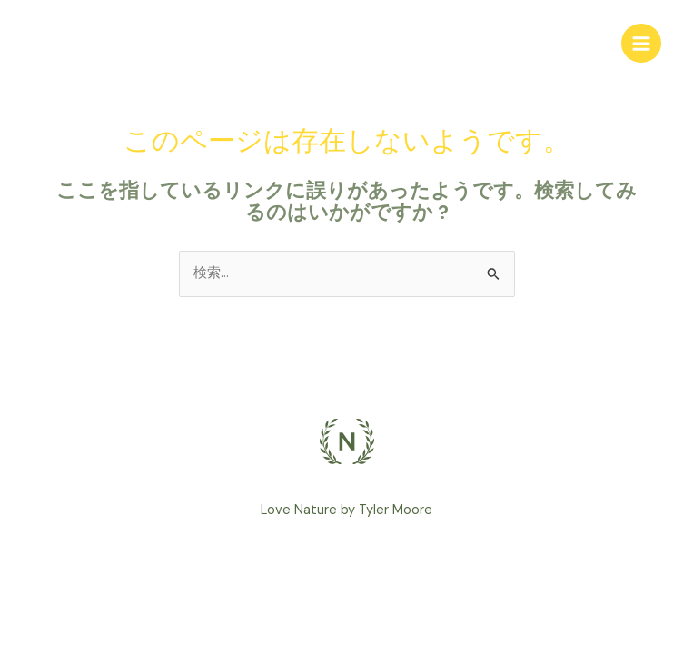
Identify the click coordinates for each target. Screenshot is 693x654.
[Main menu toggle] (641, 44)
